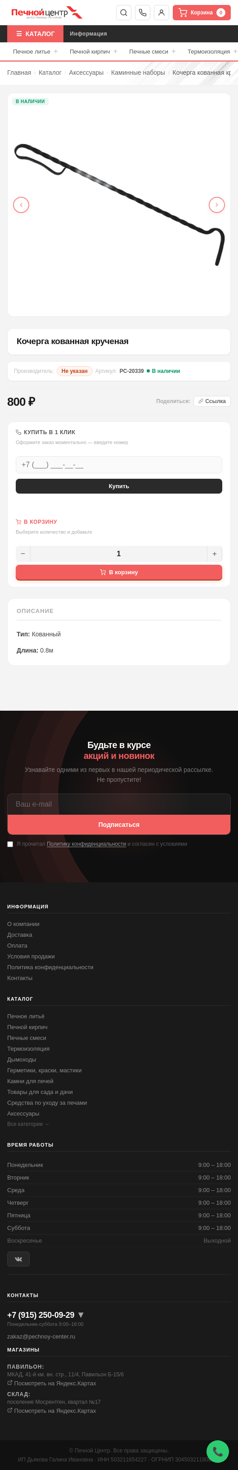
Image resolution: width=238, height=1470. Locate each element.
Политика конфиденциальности (50, 967)
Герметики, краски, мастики (44, 1070)
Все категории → (28, 1124)
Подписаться (119, 824)
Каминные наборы (138, 72)
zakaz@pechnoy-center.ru (41, 1336)
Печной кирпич (93, 51)
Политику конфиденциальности (86, 844)
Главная (19, 72)
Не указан (75, 371)
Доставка (19, 934)
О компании (23, 924)
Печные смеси (152, 51)
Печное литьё (26, 1016)
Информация (88, 34)
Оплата (17, 945)
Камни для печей (30, 1081)
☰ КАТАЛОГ (35, 33)
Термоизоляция (28, 1048)
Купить (119, 486)
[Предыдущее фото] (21, 205)
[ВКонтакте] (18, 1259)
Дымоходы (21, 1059)
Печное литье (35, 51)
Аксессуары (86, 72)
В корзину (119, 572)
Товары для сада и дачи (40, 1092)
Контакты (19, 978)
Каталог (50, 72)
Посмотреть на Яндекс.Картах (51, 1383)
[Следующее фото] (217, 205)
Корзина (201, 12)
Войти (161, 13)
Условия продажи (31, 956)
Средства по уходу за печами (47, 1102)
